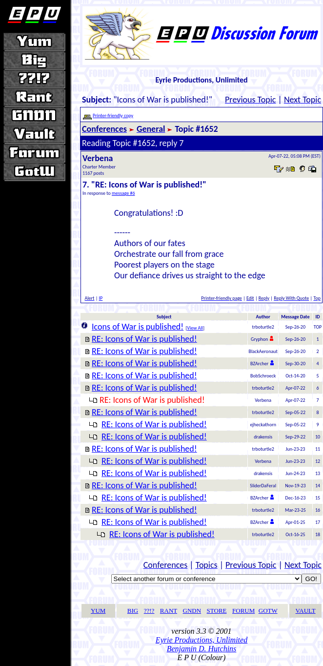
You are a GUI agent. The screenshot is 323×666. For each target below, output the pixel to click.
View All (195, 328)
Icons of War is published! (137, 326)
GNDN (192, 610)
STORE (217, 610)
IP (101, 298)
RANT (168, 610)
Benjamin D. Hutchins (202, 649)
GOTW (268, 610)
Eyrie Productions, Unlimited (201, 640)
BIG (132, 610)
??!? (149, 610)
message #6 (123, 193)
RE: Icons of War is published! (144, 338)
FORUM (243, 610)
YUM (98, 610)
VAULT (306, 610)
